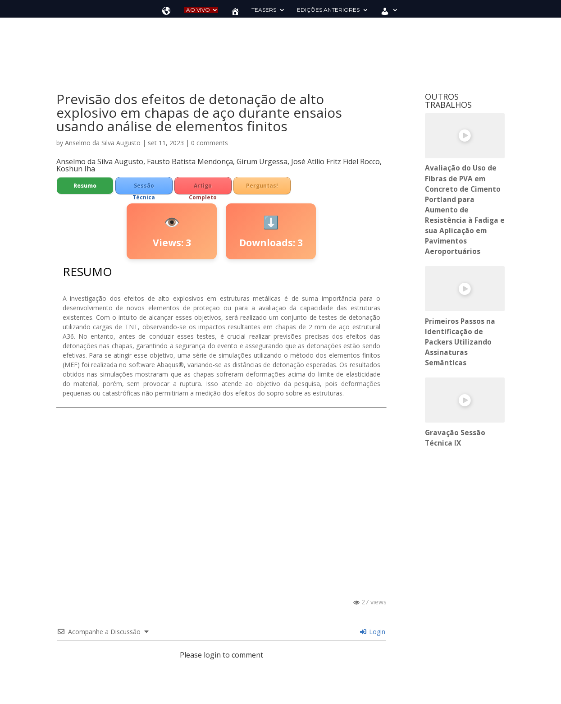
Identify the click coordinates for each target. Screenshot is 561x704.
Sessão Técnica (143, 188)
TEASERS (263, 10)
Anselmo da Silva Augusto (103, 142)
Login (372, 631)
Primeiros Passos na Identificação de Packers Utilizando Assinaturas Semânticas (460, 342)
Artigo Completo (203, 188)
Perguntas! (262, 185)
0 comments (209, 142)
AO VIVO (198, 10)
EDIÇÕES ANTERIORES (328, 10)
